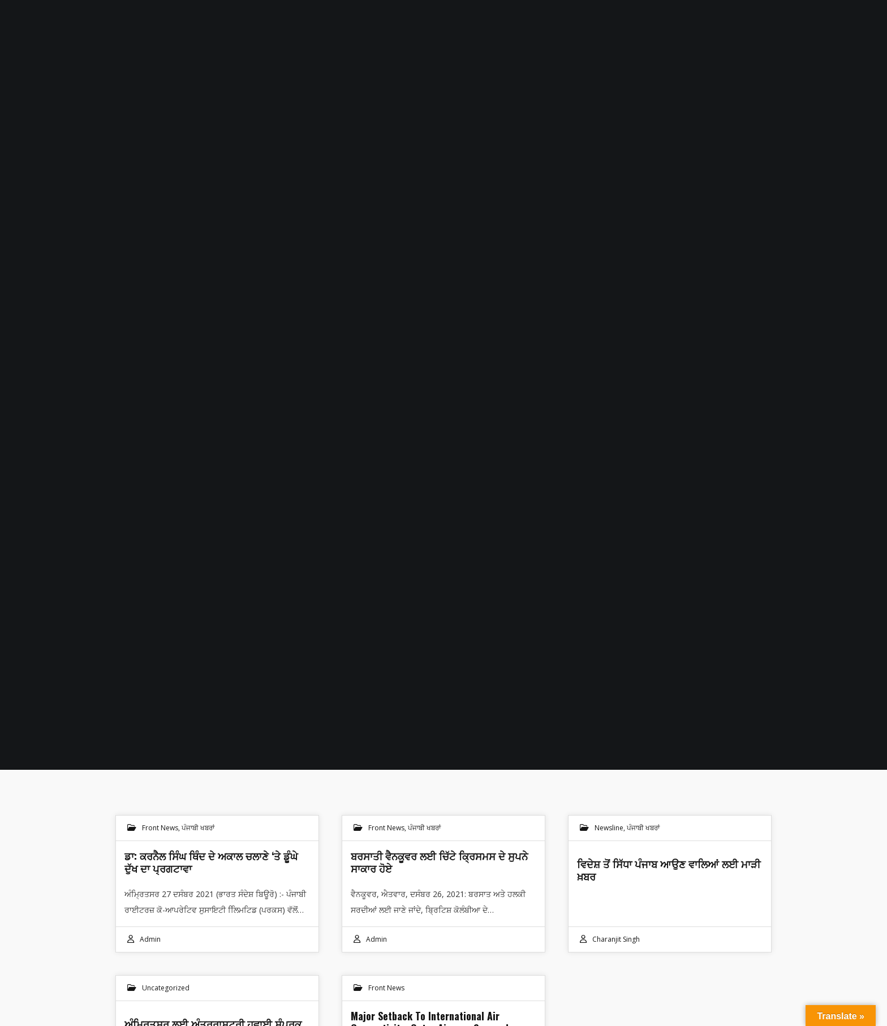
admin (150, 939)
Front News (160, 828)
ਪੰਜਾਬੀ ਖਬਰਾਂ (198, 828)
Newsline (609, 828)
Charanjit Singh (616, 939)
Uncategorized (166, 988)
